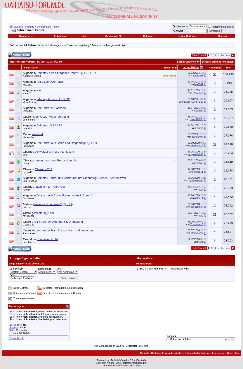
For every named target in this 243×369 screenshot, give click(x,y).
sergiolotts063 (195, 154)
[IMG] (12, 330)
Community (113, 36)
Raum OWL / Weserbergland (50, 116)
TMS (138, 365)
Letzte (225, 55)
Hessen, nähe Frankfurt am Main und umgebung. (63, 230)
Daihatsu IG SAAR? (49, 125)
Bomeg (199, 110)
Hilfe (84, 36)
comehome (29, 119)
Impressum (218, 353)
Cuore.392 (28, 224)
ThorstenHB (196, 224)
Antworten (214, 67)
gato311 (198, 198)
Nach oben (233, 353)
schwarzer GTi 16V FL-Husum (54, 151)
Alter (59, 269)
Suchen (222, 36)
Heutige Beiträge (186, 36)
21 (214, 214)
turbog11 (27, 172)
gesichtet (37, 213)
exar (25, 154)
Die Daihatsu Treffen (48, 26)
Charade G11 (43, 169)
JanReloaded (30, 181)
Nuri (201, 215)
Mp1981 (27, 84)
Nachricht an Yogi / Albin (50, 186)
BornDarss (28, 198)
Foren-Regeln (16, 338)
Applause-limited (32, 76)
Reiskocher (29, 233)
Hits (228, 67)
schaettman (197, 206)
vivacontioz (29, 137)
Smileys (13, 327)
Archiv (179, 353)
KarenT (27, 93)
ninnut (199, 128)
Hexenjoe (198, 93)
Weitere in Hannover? (47, 204)
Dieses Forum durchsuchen (218, 61)
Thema (26, 67)
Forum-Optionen (186, 61)
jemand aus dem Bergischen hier (56, 160)
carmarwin (197, 136)
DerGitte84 (29, 111)
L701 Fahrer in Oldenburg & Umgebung (57, 221)
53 (214, 74)
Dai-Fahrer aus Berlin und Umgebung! (61, 143)
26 (214, 205)
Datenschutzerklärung (197, 353)
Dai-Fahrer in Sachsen (51, 108)
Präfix (13, 275)
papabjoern (29, 242)
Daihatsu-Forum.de (24, 26)
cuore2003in (196, 119)
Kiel (38, 90)
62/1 (200, 241)
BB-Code (14, 325)
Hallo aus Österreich (49, 81)
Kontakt (144, 353)
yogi (201, 189)
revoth (26, 189)
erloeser (27, 207)
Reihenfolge (44, 269)
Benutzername (180, 26)
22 (214, 144)
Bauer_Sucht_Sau (193, 101)
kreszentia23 (196, 145)
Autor (35, 67)
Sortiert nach (16, 269)
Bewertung (170, 67)
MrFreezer (28, 216)
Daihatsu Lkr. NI (47, 239)
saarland (37, 134)
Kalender (148, 36)
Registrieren (26, 36)
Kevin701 (198, 75)
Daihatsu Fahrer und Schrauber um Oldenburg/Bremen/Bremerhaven (81, 178)
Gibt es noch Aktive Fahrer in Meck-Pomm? (64, 195)
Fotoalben (60, 36)
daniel (26, 163)
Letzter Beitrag (191, 67)
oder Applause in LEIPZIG (53, 99)
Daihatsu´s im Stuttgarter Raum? (57, 73)
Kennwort (178, 31)
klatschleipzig (30, 102)
